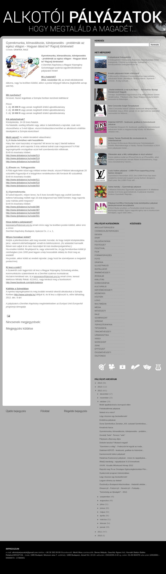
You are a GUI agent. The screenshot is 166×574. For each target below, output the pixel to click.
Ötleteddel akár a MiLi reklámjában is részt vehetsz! (130, 154)
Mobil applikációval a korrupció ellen (114, 405)
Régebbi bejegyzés (75, 411)
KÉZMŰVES (100, 293)
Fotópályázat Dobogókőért (119, 57)
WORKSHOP (100, 342)
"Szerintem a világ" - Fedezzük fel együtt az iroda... (121, 446)
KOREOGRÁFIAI (102, 283)
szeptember (105, 497)
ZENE (97, 345)
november (104, 398)
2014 (100, 383)
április (103, 515)
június (103, 508)
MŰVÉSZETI (100, 311)
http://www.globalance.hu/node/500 (23, 213)
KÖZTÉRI (99, 297)
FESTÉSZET (100, 245)
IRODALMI (99, 276)
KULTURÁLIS (100, 286)
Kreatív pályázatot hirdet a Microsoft (123, 73)
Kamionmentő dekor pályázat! (112, 454)
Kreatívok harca (106, 427)
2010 (100, 535)
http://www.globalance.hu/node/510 (23, 182)
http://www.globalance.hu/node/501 (23, 216)
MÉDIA (98, 307)
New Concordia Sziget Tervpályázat (123, 106)
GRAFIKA (18, 50)
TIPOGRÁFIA (100, 328)
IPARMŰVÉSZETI (102, 272)
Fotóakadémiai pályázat (109, 408)
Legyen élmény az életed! (110, 480)
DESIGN (98, 234)
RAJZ (25, 50)
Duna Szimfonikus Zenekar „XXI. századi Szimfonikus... (123, 424)
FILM (97, 252)
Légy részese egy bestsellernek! (113, 416)
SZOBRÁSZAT (101, 318)
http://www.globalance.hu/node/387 (23, 210)
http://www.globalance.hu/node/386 (23, 207)
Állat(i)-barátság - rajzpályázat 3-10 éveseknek (119, 461)
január (103, 527)
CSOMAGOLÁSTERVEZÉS (107, 231)
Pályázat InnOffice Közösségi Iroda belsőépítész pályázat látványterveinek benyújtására (133, 204)
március (103, 519)
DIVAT (97, 238)
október (103, 401)
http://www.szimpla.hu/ (25, 294)
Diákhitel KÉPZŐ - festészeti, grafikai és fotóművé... (121, 450)
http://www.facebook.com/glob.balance (24, 282)
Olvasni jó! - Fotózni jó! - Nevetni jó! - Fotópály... (120, 488)
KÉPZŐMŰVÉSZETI (103, 290)
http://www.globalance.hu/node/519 (23, 158)
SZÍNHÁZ (99, 321)
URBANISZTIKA (102, 335)
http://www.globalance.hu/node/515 (23, 161)
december (104, 394)
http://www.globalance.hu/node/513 (23, 155)
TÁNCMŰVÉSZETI (103, 331)
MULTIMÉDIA (100, 304)
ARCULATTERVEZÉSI (104, 227)
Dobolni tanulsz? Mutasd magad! (113, 442)
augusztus (104, 500)
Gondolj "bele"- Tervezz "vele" (112, 435)
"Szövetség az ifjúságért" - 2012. (113, 492)
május (103, 512)
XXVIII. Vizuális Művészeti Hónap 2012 (116, 465)
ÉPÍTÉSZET (100, 349)
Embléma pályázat (107, 420)
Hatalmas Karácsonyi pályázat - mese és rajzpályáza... (123, 458)
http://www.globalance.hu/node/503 (23, 185)
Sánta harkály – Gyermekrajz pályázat (124, 187)
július (102, 504)
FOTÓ (97, 259)
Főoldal (45, 411)
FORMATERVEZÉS (103, 255)
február (103, 523)
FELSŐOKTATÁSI (102, 241)
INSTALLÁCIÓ (101, 269)
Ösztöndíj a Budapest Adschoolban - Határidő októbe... (123, 484)
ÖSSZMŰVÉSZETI (103, 352)
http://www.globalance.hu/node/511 (23, 179)
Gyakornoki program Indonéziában (114, 473)
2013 (100, 387)
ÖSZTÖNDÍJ (100, 356)
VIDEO (98, 338)
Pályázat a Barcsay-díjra (110, 439)
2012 (100, 390)
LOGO (97, 300)
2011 (100, 532)
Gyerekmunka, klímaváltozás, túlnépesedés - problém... (123, 431)
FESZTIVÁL (100, 248)
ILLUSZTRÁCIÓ (102, 265)
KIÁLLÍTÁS (99, 279)
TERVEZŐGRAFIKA (103, 324)
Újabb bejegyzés (16, 411)
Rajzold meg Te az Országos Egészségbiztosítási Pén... (123, 469)
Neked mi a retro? (107, 412)
